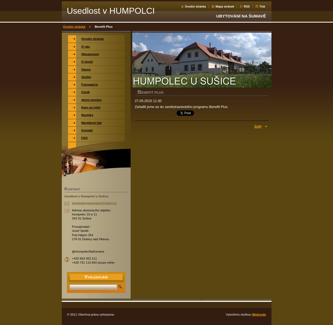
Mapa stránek (225, 6)
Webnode (259, 314)
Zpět (258, 126)
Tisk (262, 6)
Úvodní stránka (195, 6)
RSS (247, 6)
